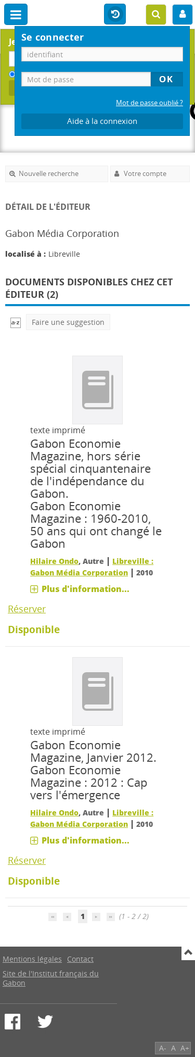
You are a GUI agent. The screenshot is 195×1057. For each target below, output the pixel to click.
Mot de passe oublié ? (149, 102)
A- (162, 1048)
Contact (80, 959)
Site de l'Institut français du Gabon (51, 978)
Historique (115, 14)
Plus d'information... (85, 589)
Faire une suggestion (68, 322)
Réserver (27, 608)
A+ (184, 1048)
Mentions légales (32, 959)
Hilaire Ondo (54, 561)
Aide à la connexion (102, 121)
